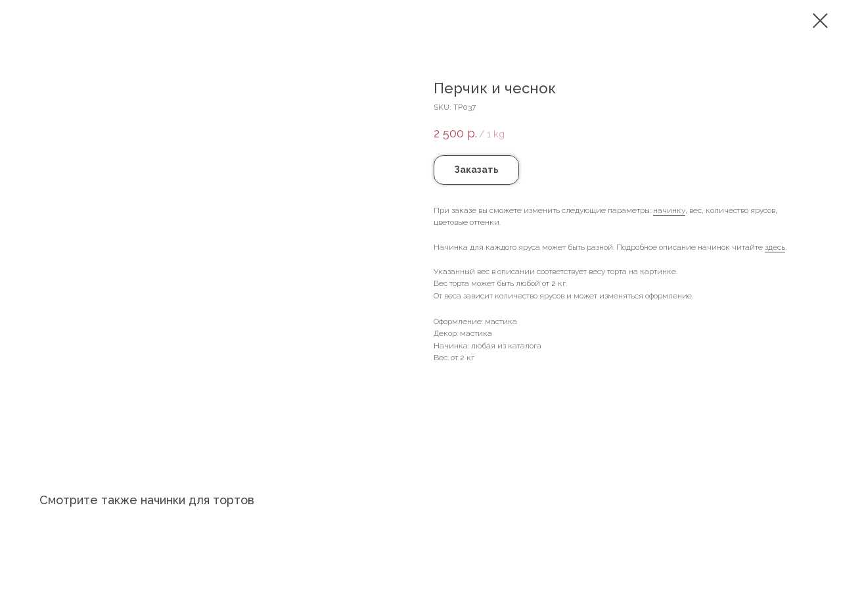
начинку (669, 210)
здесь (775, 247)
